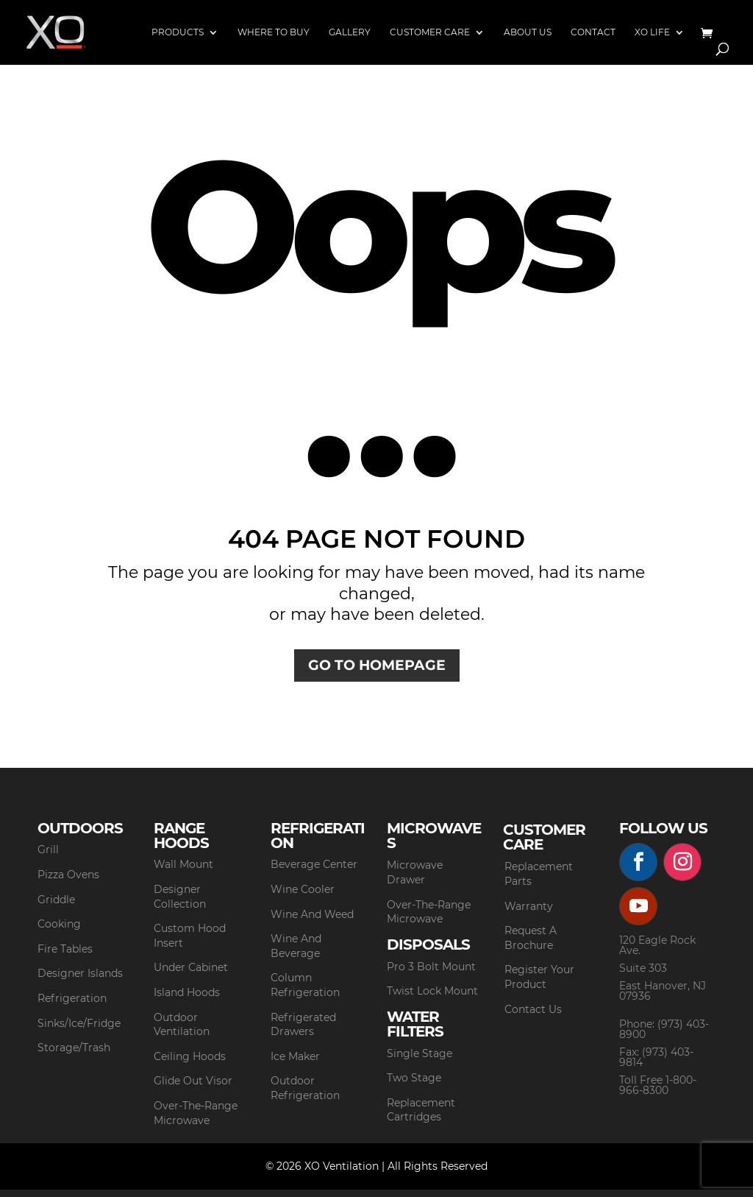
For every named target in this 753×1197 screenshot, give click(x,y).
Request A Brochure (530, 938)
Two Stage (414, 1077)
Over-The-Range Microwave (196, 1113)
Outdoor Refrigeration (305, 1088)
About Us (528, 32)
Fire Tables (65, 949)
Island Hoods (187, 992)
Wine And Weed (312, 914)
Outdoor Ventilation (182, 1025)
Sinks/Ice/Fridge (79, 1023)
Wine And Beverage (296, 946)
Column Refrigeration (305, 985)
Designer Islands (80, 973)
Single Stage (419, 1053)
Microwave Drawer (415, 872)
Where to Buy (274, 32)
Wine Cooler (303, 889)
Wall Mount (183, 864)
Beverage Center (314, 864)
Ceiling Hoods (190, 1056)
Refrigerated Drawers (303, 1025)
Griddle (56, 899)
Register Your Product (539, 977)
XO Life (652, 32)
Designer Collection (180, 897)
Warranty (528, 906)
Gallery (350, 32)
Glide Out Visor (193, 1080)
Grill (48, 849)
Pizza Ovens (68, 874)
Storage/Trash (74, 1047)
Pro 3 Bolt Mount (431, 966)
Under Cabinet (191, 967)
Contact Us (533, 1009)
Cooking (59, 924)
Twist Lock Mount (432, 991)
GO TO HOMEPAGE (377, 665)
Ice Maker (295, 1056)
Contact (593, 32)
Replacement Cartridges (421, 1110)
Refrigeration (72, 998)
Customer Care (430, 32)
